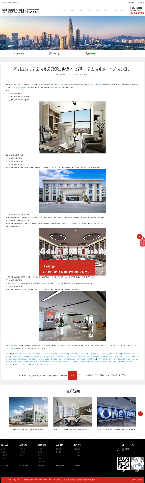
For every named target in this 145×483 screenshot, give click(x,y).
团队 (106, 10)
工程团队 (59, 452)
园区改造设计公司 (105, 361)
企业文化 (4, 452)
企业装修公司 (34, 356)
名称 (28, 364)
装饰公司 (123, 361)
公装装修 (95, 354)
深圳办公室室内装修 (106, 356)
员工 (50, 364)
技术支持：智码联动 (136, 480)
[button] (140, 413)
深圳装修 (25, 361)
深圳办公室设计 (95, 356)
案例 (97, 10)
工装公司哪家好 (63, 354)
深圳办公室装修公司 (129, 356)
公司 (20, 364)
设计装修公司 (50, 356)
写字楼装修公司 (94, 361)
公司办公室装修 (74, 354)
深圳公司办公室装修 (43, 359)
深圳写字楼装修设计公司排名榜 (121, 359)
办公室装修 (99, 84)
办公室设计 (130, 361)
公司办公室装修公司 (85, 354)
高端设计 (22, 455)
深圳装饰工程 (17, 361)
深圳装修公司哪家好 (44, 361)
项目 (24, 364)
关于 (72, 10)
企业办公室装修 (24, 87)
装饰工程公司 (115, 361)
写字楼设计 (66, 361)
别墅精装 (22, 452)
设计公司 (42, 356)
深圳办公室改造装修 (83, 356)
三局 (37, 364)
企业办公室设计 (127, 354)
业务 (89, 10)
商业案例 (41, 452)
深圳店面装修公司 (23, 359)
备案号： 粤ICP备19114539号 (52, 480)
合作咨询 (141, 3)
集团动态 (77, 449)
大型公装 (22, 449)
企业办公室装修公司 (17, 356)
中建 (33, 364)
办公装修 (45, 354)
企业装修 (26, 356)
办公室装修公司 (37, 354)
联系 (122, 10)
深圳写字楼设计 (81, 359)
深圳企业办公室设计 (56, 359)
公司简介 (4, 449)
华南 (41, 364)
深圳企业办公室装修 (69, 359)
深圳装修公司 (33, 361)
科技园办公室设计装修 (115, 354)
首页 (64, 10)
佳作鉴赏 (77, 452)
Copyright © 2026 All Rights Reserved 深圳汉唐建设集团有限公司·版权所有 (23, 480)
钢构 (16, 364)
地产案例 (41, 455)
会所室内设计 (103, 354)
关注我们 (131, 3)
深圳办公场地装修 (71, 356)
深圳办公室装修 (58, 87)
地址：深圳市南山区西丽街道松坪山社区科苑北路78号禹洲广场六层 (79, 480)
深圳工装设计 (33, 359)
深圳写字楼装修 (91, 359)
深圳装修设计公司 (57, 361)
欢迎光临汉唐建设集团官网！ (10, 3)
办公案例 (41, 449)
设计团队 (59, 449)
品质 (114, 10)
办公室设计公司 (19, 354)
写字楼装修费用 (83, 361)
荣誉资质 (4, 458)
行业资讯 (77, 455)
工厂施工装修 (53, 354)
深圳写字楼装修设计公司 (104, 359)
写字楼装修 (74, 361)
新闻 (80, 10)
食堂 (45, 364)
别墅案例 (41, 458)
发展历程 (4, 455)
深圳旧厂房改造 (60, 356)
